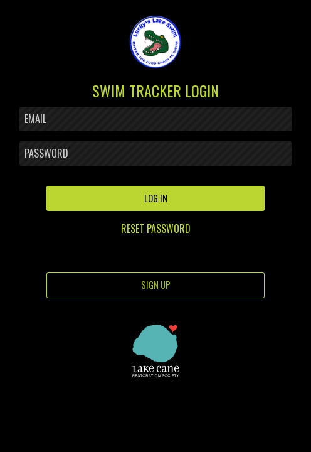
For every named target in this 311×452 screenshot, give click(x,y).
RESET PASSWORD (156, 228)
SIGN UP (156, 284)
